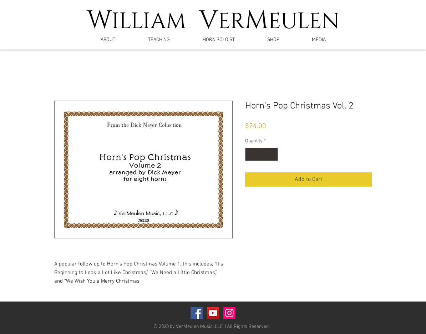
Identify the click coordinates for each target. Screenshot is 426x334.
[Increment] (272, 154)
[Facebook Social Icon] (197, 313)
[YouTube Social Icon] (213, 313)
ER (231, 21)
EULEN (304, 21)
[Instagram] (229, 313)
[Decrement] (250, 154)
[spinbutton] (261, 154)
